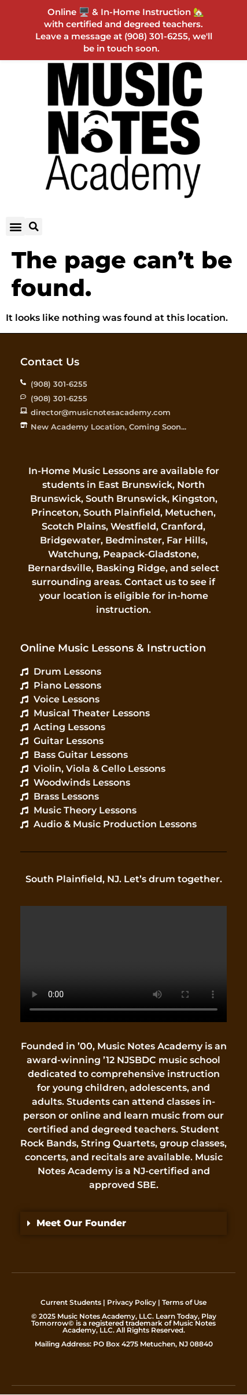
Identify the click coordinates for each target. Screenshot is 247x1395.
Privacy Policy (131, 1302)
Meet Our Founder (81, 1223)
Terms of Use (184, 1302)
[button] (15, 226)
